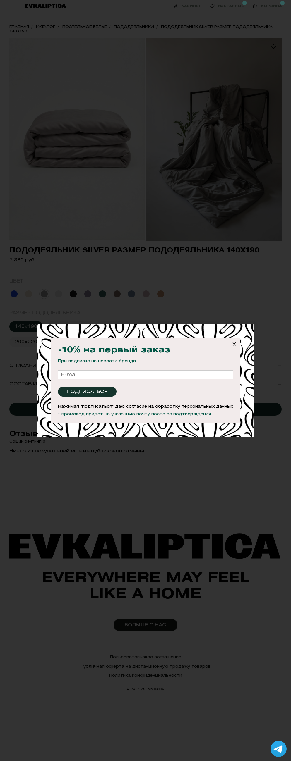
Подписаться (87, 391)
